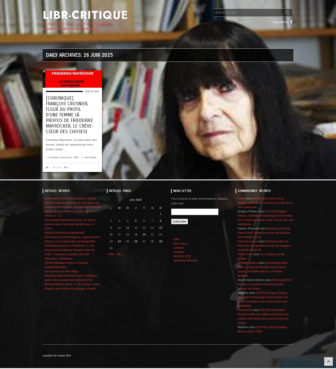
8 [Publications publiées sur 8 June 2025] (160, 220)
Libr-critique (85, 15)
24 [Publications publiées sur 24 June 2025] (119, 241)
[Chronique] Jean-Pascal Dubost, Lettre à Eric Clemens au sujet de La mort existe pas (265, 203)
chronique (53, 157)
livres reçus (66, 157)
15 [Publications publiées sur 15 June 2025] (160, 227)
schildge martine (248, 262)
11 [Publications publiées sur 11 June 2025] (127, 227)
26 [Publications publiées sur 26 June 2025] (135, 241)
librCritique (90, 157)
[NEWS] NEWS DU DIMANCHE (64, 232)
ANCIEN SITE (182, 256)
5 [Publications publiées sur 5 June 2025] (135, 220)
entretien (178, 252)
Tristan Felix (245, 254)
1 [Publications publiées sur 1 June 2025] (160, 213)
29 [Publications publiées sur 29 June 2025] (160, 241)
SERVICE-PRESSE (185, 260)
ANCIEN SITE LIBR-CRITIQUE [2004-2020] (70, 28)
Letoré (242, 198)
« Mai (110, 254)
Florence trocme (248, 241)
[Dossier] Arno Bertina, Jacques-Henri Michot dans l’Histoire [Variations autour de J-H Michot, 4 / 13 (72, 211)
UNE (75, 157)
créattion (178, 247)
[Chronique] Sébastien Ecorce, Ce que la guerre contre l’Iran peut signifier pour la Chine (70, 224)
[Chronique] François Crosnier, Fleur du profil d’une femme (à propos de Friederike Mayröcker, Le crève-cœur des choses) (70, 114)
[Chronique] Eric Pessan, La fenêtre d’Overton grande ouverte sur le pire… (264, 284)
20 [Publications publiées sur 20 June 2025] (144, 234)
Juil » (119, 254)
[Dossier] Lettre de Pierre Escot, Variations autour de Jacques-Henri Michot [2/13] (264, 233)
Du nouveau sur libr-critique (62, 271)
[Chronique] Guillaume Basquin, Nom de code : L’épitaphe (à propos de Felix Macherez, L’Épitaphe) (70, 254)
